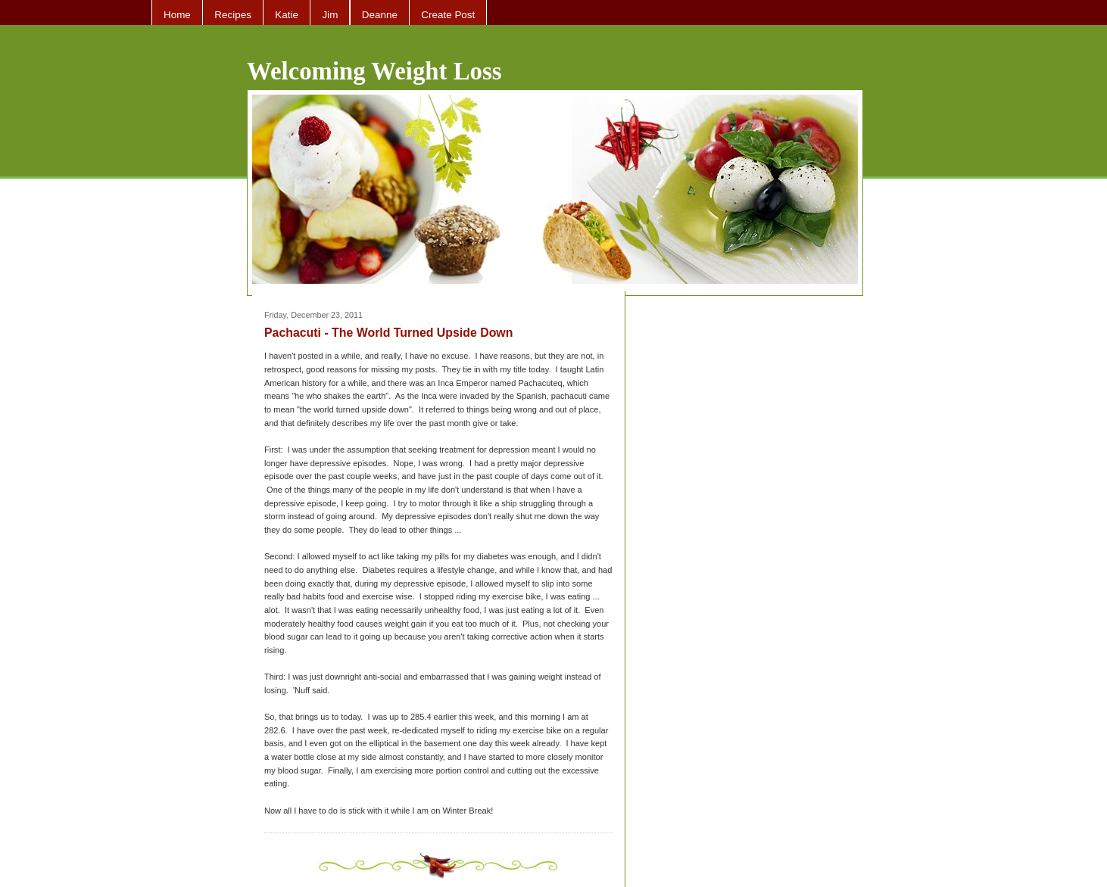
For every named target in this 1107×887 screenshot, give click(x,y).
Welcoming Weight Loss (374, 71)
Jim (330, 14)
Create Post (448, 14)
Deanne (380, 14)
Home (177, 14)
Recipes (232, 14)
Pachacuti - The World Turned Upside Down (388, 332)
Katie (286, 14)
